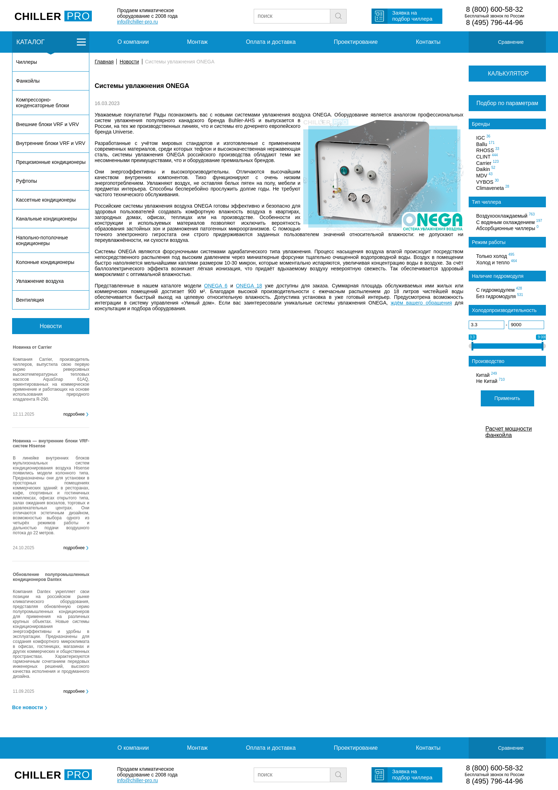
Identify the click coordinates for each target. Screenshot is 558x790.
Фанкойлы (28, 81)
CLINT (487, 156)
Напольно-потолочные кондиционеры (42, 240)
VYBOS (487, 181)
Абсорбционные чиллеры (507, 228)
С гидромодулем (499, 289)
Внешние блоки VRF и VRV (47, 124)
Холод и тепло (496, 262)
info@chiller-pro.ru (137, 22)
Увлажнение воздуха (40, 281)
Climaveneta (492, 187)
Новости (129, 61)
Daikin (485, 169)
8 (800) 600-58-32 (494, 9)
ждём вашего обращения (421, 303)
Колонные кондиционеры (45, 262)
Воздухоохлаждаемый (505, 215)
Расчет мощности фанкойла (508, 432)
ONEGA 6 (216, 286)
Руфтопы (26, 181)
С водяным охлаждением (509, 222)
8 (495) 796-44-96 (494, 22)
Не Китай (490, 381)
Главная (104, 61)
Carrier (487, 163)
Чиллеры (26, 62)
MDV (484, 175)
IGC (483, 137)
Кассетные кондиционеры (46, 200)
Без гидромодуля (499, 296)
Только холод (495, 256)
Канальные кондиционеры (46, 219)
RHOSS (487, 150)
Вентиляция (30, 300)
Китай (486, 374)
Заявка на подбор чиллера (412, 16)
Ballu (485, 144)
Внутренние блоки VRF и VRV (50, 143)
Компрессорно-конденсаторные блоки (42, 102)
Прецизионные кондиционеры (50, 162)
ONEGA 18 (249, 286)
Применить (507, 398)
